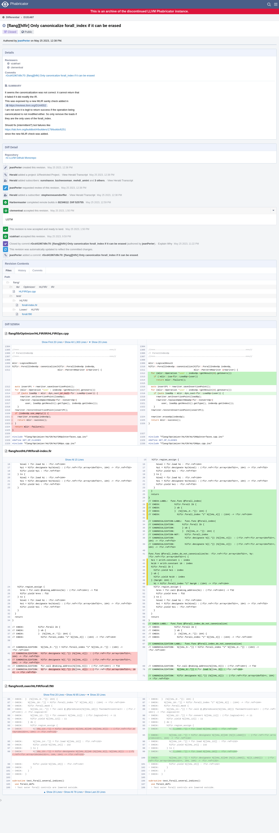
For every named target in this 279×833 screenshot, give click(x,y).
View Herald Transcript (75, 174)
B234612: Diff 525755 (71, 202)
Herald (13, 174)
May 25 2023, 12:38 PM (60, 167)
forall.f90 (27, 314)
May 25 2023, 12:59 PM (98, 202)
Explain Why (165, 243)
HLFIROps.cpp (27, 291)
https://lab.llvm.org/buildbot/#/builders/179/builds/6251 (35, 129)
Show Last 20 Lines (95, 792)
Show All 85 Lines (75, 694)
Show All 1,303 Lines (75, 342)
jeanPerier (24, 40)
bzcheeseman (63, 180)
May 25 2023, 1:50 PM (62, 210)
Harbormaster (17, 202)
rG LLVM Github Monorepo (21, 157)
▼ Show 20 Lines (98, 342)
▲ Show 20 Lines (52, 792)
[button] (276, 4)
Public (28, 31)
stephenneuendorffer (54, 195)
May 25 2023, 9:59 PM (59, 236)
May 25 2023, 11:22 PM (186, 243)
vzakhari (15, 63)
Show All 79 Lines (73, 792)
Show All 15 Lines (74, 459)
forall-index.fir (29, 305)
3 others (100, 180)
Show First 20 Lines (52, 342)
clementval (17, 67)
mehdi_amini (81, 180)
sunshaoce (47, 180)
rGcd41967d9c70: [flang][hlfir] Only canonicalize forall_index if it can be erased (50, 75)
